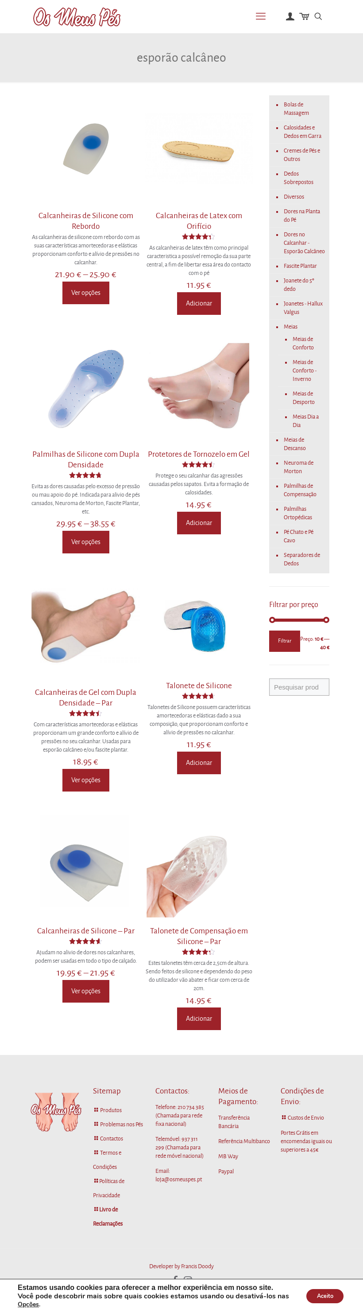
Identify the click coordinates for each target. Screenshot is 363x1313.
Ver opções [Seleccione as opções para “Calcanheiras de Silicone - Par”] (85, 991)
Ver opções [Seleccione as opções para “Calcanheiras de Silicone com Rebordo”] (85, 292)
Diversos (294, 197)
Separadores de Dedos (302, 559)
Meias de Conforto (303, 343)
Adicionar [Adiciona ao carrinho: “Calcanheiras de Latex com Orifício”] (199, 303)
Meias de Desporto (304, 398)
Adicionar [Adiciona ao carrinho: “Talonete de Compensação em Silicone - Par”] (199, 1018)
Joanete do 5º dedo (299, 285)
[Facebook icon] (175, 1281)
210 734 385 (191, 1107)
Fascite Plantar (300, 266)
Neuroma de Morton (298, 467)
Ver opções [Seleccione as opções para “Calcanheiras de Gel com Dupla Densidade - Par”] (85, 780)
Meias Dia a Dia (306, 421)
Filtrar (284, 641)
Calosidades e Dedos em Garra (302, 132)
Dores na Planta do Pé (302, 215)
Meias (290, 327)
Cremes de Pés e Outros (302, 155)
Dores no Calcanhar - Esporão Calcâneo (304, 243)
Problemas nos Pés (121, 1124)
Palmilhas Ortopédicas (298, 513)
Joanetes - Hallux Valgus (303, 308)
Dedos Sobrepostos (298, 178)
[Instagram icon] (188, 1281)
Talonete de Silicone (199, 686)
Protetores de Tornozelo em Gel (199, 454)
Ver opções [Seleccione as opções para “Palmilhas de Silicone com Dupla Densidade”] (85, 541)
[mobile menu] (260, 16)
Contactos (111, 1139)
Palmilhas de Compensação (300, 490)
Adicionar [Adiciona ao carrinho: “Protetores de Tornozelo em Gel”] (199, 522)
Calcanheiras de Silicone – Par (86, 931)
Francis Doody (197, 1266)
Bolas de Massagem (296, 109)
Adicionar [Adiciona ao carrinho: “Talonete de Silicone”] (199, 762)
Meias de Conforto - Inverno (305, 370)
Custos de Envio (306, 1118)
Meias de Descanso (295, 444)
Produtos (111, 1110)
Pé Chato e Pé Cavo (298, 536)
